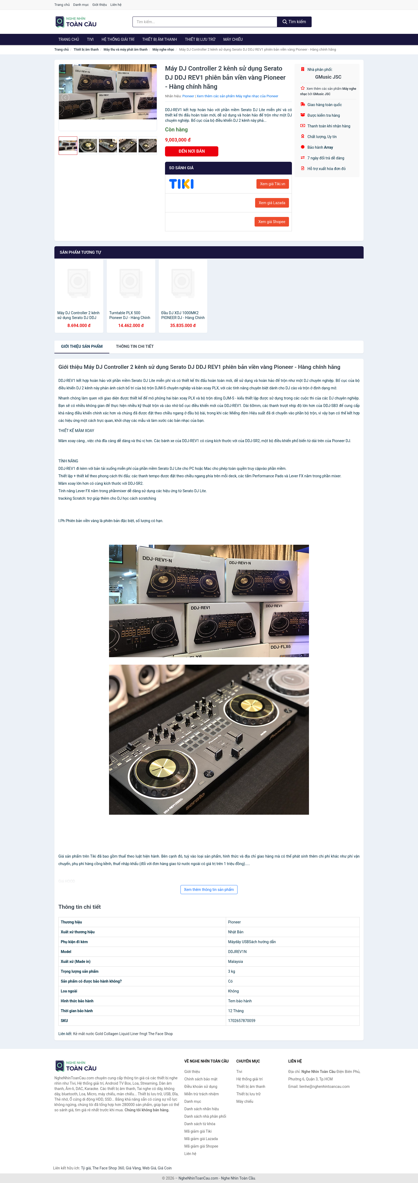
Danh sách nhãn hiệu (201, 1109)
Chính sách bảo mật (201, 1079)
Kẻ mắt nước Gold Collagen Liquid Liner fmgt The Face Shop (123, 1034)
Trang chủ (62, 5)
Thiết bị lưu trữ (200, 39)
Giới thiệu (99, 5)
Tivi (90, 39)
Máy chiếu (233, 39)
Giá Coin (165, 1168)
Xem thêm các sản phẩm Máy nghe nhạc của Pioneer (237, 96)
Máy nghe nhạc (163, 49)
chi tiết (135, 346)
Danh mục (81, 5)
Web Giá (149, 1168)
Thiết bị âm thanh (159, 39)
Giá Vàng (133, 1168)
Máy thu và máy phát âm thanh (126, 49)
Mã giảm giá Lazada (201, 1139)
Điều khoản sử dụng (201, 1086)
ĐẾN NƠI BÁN (192, 151)
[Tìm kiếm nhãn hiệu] (205, 22)
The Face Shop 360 (108, 1168)
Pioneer (188, 96)
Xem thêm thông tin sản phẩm (209, 889)
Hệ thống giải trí (118, 39)
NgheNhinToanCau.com (198, 1178)
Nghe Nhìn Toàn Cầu (238, 1178)
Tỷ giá (86, 1168)
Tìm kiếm (294, 21)
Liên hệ (116, 5)
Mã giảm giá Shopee (201, 1146)
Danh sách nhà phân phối (205, 1116)
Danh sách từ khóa (199, 1124)
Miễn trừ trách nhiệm (201, 1094)
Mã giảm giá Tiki (198, 1131)
